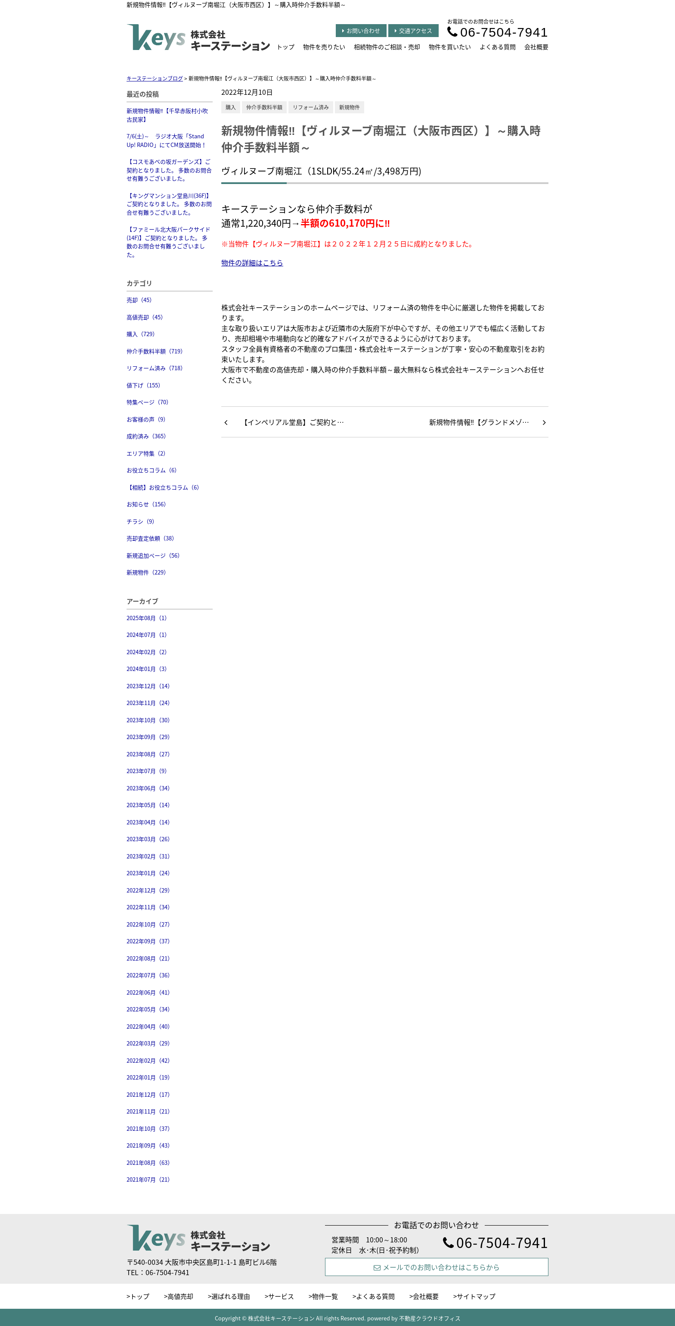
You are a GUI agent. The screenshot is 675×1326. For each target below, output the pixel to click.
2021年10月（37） (150, 1128)
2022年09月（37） (150, 941)
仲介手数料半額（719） (156, 351)
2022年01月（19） (150, 1077)
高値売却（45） (146, 317)
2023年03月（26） (150, 839)
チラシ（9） (142, 521)
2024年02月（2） (148, 652)
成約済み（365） (148, 436)
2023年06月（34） (150, 788)
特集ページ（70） (149, 402)
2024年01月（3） (148, 669)
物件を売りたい (324, 46)
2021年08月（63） (150, 1162)
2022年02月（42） (150, 1060)
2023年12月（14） (150, 686)
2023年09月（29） (150, 737)
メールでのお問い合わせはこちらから (437, 1267)
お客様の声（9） (148, 419)
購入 (231, 107)
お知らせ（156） (148, 504)
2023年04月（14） (150, 822)
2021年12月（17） (150, 1094)
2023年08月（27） (150, 754)
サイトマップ (476, 1296)
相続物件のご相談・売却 (387, 46)
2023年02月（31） (150, 856)
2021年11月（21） (150, 1111)
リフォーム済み (311, 107)
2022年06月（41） (150, 992)
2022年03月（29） (150, 1043)
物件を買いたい (450, 46)
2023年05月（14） (150, 805)
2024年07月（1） (148, 634)
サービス (281, 1296)
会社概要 (536, 46)
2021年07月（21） (150, 1179)
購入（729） (142, 334)
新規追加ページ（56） (155, 555)
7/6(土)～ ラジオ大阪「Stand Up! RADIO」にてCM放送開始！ (167, 140)
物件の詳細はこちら (252, 262)
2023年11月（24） (150, 703)
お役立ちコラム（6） (153, 470)
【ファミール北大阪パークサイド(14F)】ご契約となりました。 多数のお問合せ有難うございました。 (169, 242)
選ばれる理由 (230, 1296)
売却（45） (141, 300)
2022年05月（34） (150, 1009)
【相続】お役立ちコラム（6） (164, 487)
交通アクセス (413, 30)
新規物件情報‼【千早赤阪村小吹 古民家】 (167, 114)
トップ (285, 46)
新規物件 (349, 107)
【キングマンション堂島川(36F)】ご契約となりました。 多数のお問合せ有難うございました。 (169, 203)
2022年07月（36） (150, 975)
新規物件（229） (148, 572)
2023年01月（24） (150, 873)
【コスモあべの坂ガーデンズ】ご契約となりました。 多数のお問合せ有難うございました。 (169, 169)
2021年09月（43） (150, 1145)
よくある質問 (498, 46)
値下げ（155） (145, 385)
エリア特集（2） (148, 453)
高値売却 (180, 1296)
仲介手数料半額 (264, 107)
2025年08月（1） (148, 618)
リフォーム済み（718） (156, 368)
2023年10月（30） (150, 720)
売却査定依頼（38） (152, 538)
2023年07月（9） (148, 771)
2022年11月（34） (150, 907)
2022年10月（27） (150, 924)
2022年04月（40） (150, 1026)
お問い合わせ (361, 30)
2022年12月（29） (150, 890)
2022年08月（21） (150, 958)
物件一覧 (325, 1296)
